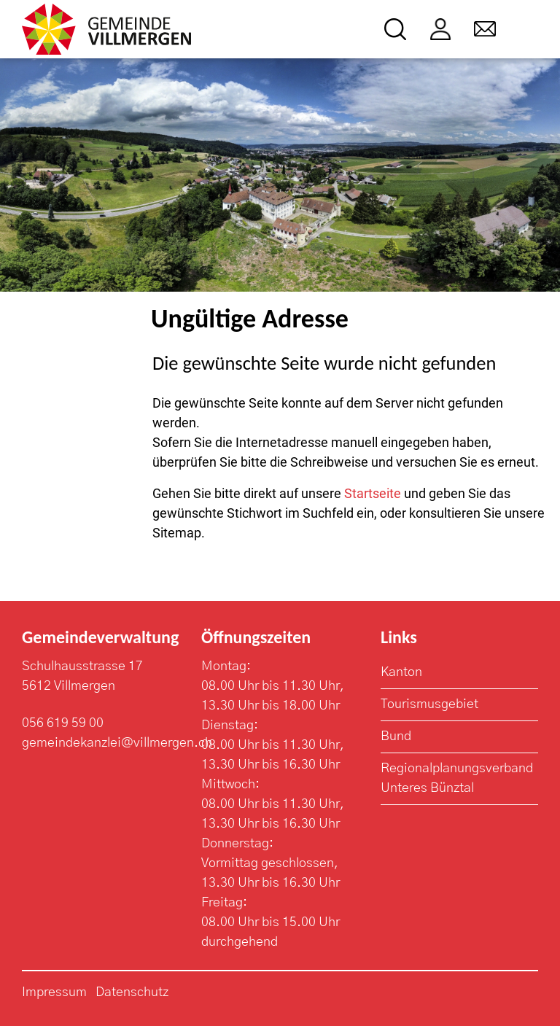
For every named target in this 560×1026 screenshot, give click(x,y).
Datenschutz (132, 992)
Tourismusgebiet (429, 704)
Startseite (372, 493)
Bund (396, 736)
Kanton (401, 672)
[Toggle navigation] (528, 29)
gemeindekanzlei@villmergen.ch (117, 743)
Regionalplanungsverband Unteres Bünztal (457, 778)
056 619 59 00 (63, 723)
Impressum (54, 992)
